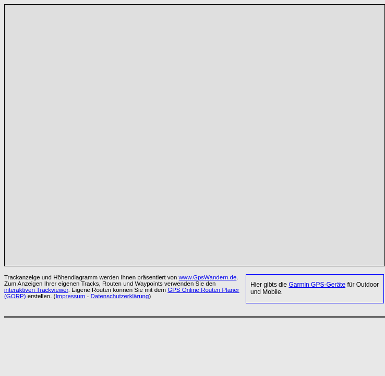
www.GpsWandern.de (208, 277)
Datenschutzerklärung (120, 296)
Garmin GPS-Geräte (316, 284)
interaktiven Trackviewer (36, 290)
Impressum (70, 296)
